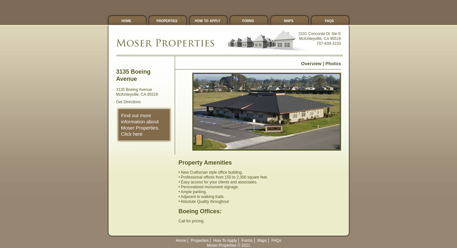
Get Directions (128, 102)
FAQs (329, 20)
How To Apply (207, 20)
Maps (289, 20)
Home (126, 20)
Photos (333, 63)
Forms (248, 20)
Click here (132, 134)
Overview (311, 63)
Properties (167, 20)
